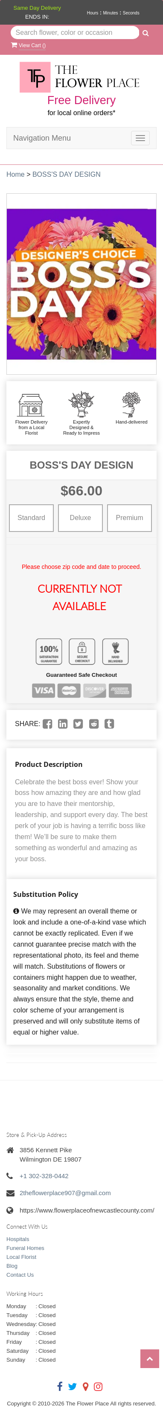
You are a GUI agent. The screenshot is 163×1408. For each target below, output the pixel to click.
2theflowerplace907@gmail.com (65, 1192)
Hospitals (17, 1239)
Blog (11, 1266)
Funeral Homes (25, 1248)
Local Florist (21, 1257)
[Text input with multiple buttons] (75, 33)
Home (15, 174)
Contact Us (20, 1275)
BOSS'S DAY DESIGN (66, 174)
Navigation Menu (42, 138)
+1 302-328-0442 (44, 1175)
